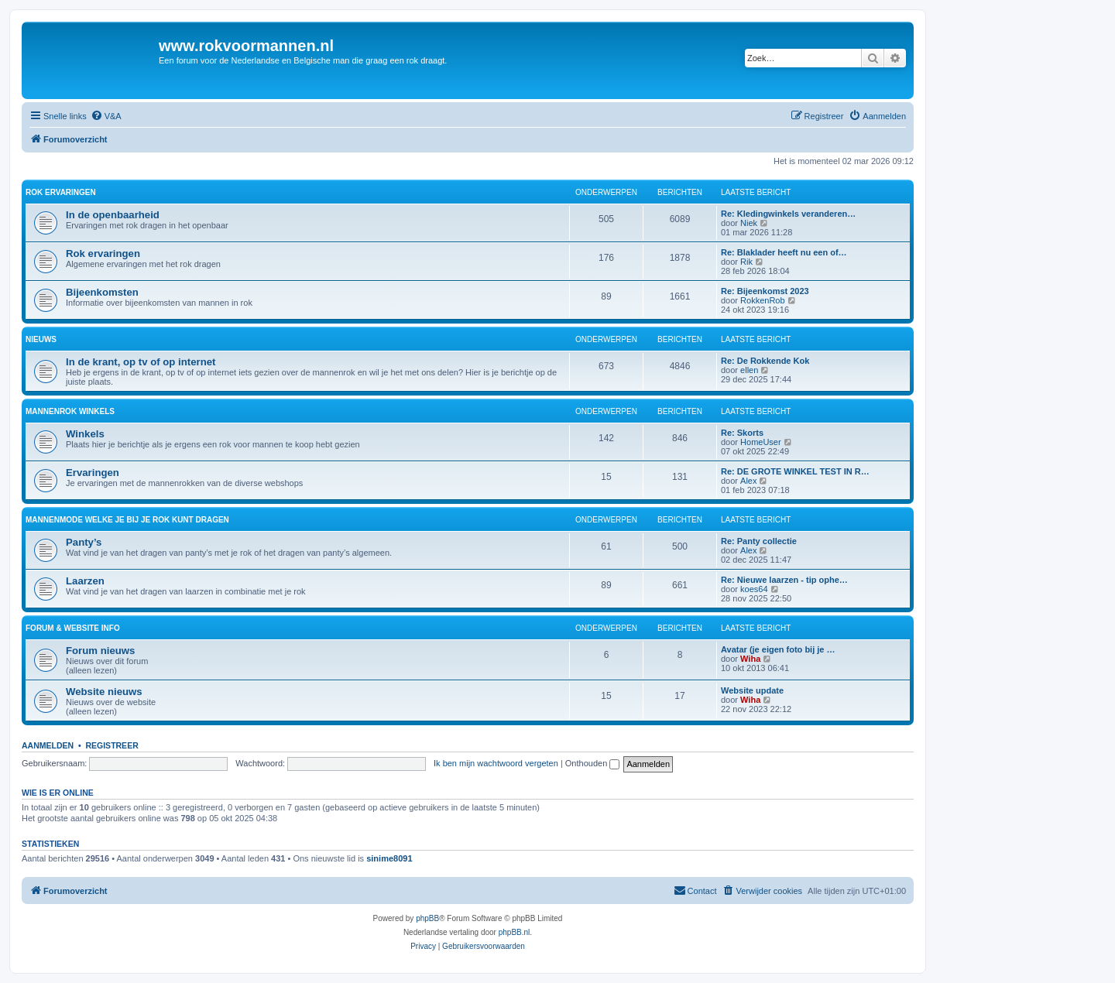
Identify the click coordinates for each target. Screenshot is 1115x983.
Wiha (750, 658)
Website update (752, 690)
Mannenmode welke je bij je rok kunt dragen (127, 519)
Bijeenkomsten (102, 292)
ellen (749, 370)
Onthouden (592, 763)
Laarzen (85, 581)
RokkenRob (762, 300)
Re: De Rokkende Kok (765, 360)
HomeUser (760, 442)
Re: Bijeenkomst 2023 (765, 291)
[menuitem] (106, 116)
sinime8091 (389, 858)
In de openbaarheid (113, 215)
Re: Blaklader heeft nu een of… (784, 252)
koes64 (753, 589)
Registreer (111, 745)
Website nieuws (104, 691)
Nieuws (41, 339)
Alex (748, 480)
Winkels (85, 434)
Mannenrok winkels (70, 411)
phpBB (427, 918)
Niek (748, 223)
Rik (746, 261)
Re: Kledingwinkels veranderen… (788, 213)
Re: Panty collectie (759, 541)
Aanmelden (48, 745)
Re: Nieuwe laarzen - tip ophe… (784, 579)
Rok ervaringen (61, 192)
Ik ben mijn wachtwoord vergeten (496, 763)
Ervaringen (92, 472)
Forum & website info (73, 628)
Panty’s (83, 542)
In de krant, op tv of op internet (140, 362)
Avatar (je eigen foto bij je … (778, 649)
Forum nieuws (100, 650)
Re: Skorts (742, 432)
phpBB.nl (514, 932)
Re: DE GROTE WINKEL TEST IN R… (795, 471)
